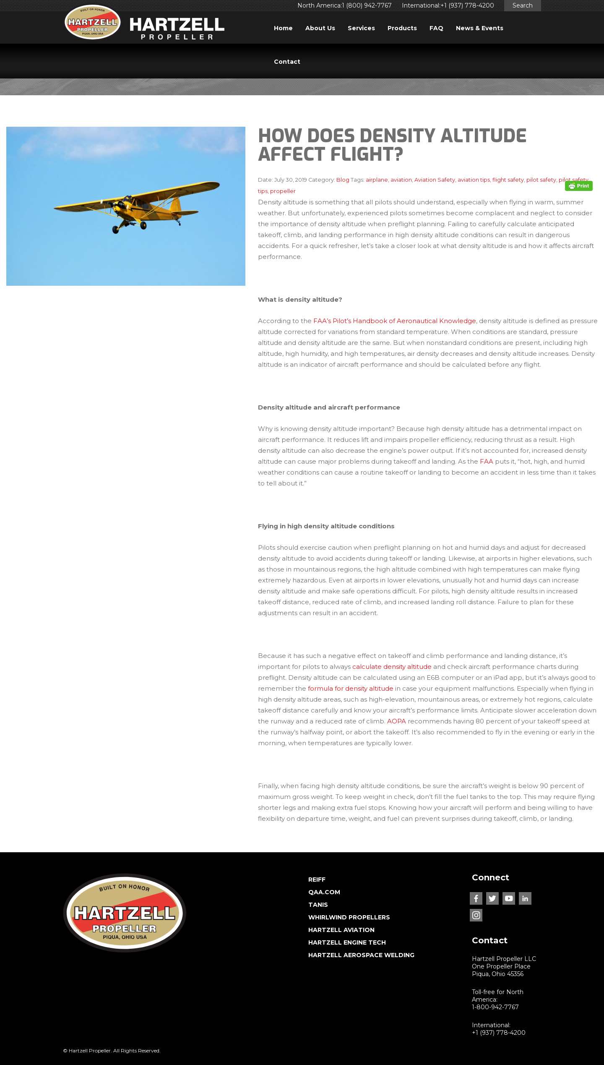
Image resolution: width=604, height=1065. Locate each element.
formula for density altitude (350, 688)
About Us (320, 28)
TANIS (318, 904)
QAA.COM (324, 892)
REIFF (316, 879)
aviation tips (474, 180)
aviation (401, 180)
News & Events (479, 28)
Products (402, 28)
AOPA (396, 721)
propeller (283, 191)
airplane (377, 180)
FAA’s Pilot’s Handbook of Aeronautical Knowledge (394, 321)
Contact (287, 61)
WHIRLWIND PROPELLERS (349, 917)
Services (361, 28)
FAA (486, 461)
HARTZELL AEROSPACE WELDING (361, 955)
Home (283, 28)
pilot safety (541, 180)
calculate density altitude (392, 667)
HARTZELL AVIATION (341, 930)
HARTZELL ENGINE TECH (347, 942)
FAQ (436, 28)
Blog (342, 180)
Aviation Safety (434, 180)
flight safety (508, 180)
